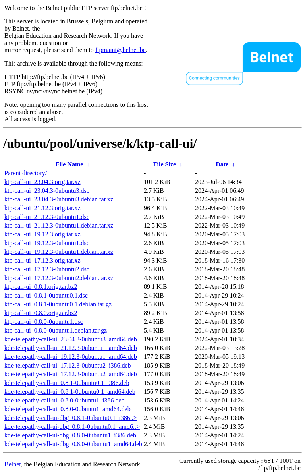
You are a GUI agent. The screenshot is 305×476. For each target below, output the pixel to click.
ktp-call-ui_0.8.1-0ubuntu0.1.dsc (46, 295)
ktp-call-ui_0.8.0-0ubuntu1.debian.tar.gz (55, 330)
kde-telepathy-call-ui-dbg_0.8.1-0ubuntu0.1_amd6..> (72, 426)
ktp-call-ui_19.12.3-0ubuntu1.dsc (46, 243)
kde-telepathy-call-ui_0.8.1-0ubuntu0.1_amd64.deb (69, 391)
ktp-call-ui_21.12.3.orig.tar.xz (42, 208)
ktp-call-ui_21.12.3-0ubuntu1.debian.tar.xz (58, 225)
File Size (164, 164)
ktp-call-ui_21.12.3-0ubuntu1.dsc (46, 216)
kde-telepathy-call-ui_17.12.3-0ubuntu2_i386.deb (67, 365)
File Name (69, 164)
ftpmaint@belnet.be (120, 49)
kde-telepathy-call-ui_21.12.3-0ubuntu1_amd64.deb (70, 347)
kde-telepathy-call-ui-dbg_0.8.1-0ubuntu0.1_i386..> (70, 417)
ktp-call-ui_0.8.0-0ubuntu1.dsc (43, 321)
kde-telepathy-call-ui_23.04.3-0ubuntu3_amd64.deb (70, 339)
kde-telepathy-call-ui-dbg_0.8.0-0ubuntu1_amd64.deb (73, 444)
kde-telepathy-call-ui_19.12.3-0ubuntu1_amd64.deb (70, 356)
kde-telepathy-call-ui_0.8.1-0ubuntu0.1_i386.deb (66, 382)
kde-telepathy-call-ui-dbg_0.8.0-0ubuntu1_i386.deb (70, 435)
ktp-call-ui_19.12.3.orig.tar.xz (42, 234)
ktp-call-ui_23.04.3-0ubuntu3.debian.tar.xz (58, 199)
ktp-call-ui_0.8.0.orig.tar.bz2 (40, 313)
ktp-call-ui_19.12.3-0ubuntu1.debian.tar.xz (58, 251)
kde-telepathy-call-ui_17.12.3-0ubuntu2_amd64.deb (70, 374)
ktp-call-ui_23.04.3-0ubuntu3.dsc (46, 190)
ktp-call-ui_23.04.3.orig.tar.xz (42, 181)
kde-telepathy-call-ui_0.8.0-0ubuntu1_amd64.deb (67, 409)
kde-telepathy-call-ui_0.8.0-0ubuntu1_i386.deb (64, 400)
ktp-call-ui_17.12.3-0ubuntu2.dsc (46, 269)
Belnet (12, 464)
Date (222, 164)
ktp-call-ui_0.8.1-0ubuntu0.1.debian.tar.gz (58, 304)
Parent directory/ (25, 173)
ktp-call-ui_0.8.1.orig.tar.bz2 (40, 286)
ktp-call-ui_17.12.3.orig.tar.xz (42, 260)
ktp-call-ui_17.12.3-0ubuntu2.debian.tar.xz (58, 278)
